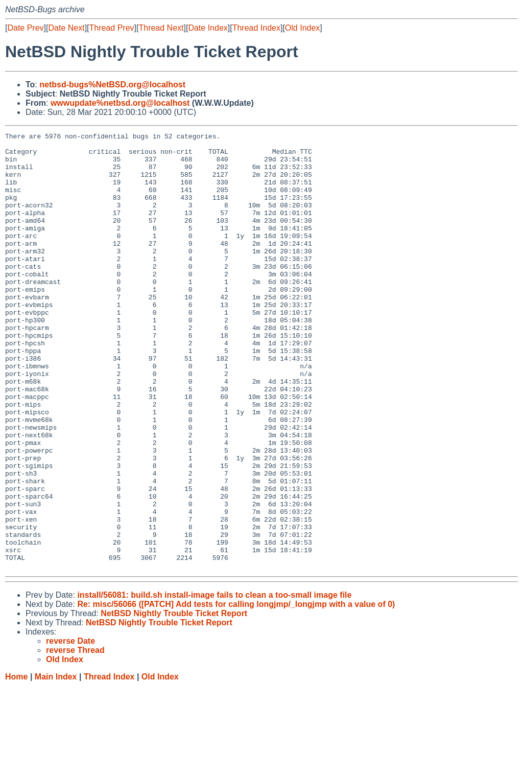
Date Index (207, 28)
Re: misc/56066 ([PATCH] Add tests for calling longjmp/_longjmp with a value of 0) (236, 691)
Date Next (66, 28)
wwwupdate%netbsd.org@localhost (120, 103)
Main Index (56, 764)
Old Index (302, 28)
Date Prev (25, 28)
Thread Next (160, 28)
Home (16, 764)
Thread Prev (111, 28)
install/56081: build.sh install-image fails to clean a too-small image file (214, 682)
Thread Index (256, 28)
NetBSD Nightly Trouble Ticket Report (174, 700)
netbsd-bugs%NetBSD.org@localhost (112, 84)
